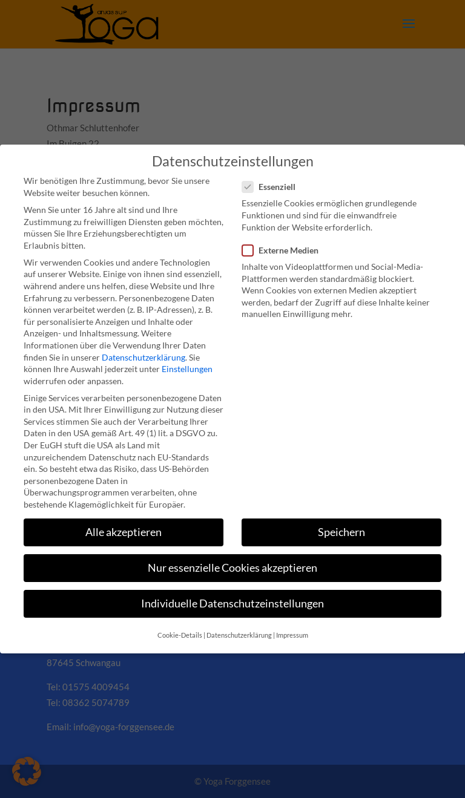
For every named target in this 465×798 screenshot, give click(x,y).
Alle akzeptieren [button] (123, 532)
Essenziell (274, 186)
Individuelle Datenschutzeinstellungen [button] (232, 603)
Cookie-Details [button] (179, 635)
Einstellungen (187, 369)
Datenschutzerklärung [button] (239, 635)
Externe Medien (285, 250)
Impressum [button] (292, 635)
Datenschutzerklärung (143, 357)
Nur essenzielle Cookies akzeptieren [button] (232, 567)
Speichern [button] (341, 532)
